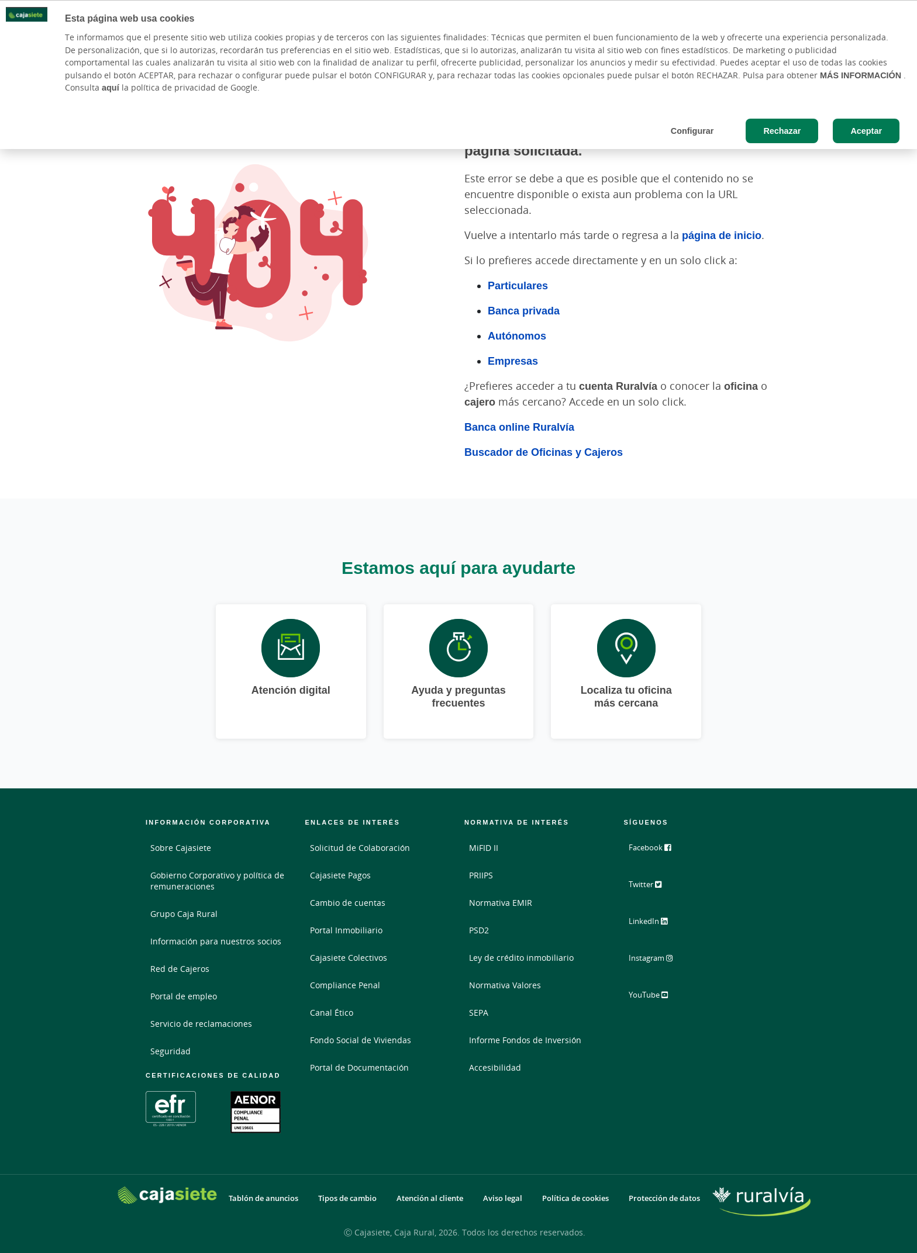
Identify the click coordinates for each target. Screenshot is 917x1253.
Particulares (518, 285)
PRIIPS (481, 875)
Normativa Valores (505, 985)
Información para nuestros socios (215, 941)
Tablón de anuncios (263, 1198)
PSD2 (479, 930)
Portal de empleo (183, 996)
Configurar (692, 130)
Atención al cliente (430, 1198)
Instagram (658, 961)
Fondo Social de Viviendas (360, 1040)
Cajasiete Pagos (340, 875)
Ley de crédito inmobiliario (521, 957)
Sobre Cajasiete (180, 847)
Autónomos (517, 335)
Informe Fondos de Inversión (525, 1040)
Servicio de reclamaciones (201, 1023)
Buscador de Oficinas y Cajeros (543, 452)
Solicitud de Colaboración (360, 847)
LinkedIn (655, 924)
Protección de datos (664, 1198)
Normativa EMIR (500, 902)
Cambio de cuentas (347, 902)
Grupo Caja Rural (184, 913)
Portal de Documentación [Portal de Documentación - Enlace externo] (359, 1067)
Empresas (513, 361)
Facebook (657, 852)
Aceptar (866, 130)
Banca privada (524, 310)
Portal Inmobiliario (346, 930)
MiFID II (483, 847)
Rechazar (782, 130)
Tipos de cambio (347, 1198)
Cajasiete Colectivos (348, 957)
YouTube (656, 997)
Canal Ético (331, 1012)
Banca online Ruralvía (519, 427)
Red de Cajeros (179, 968)
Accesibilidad (495, 1067)
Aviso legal (502, 1198)
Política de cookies (575, 1198)
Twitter (652, 888)
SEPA (478, 1012)
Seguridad (170, 1051)
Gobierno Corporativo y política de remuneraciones (217, 881)
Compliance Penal (345, 985)
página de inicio (721, 235)
